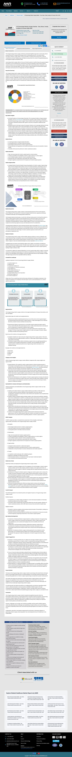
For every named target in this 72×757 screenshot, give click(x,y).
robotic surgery (42, 225)
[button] (13, 28)
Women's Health (20, 15)
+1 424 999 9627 (44, 3)
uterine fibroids (19, 119)
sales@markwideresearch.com (63, 3)
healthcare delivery (39, 240)
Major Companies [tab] (10, 50)
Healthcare (12, 15)
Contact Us (36, 10)
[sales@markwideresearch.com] (54, 3)
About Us (29, 11)
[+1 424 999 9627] (38, 3)
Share (47, 46)
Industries (16, 10)
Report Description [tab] (10, 48)
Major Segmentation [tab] (37, 48)
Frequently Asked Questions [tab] (23, 48)
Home (3, 10)
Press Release (9, 10)
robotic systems (35, 367)
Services (22, 11)
